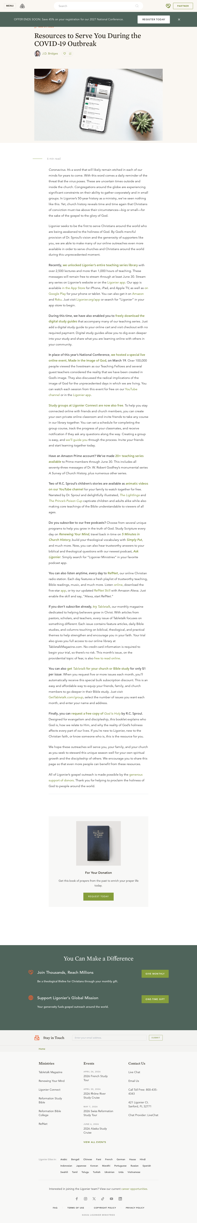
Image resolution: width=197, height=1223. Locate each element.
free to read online (107, 658)
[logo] (22, 6)
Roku (58, 300)
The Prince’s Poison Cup (65, 501)
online (118, 585)
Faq (55, 1208)
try (101, 607)
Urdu (121, 1172)
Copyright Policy (105, 1208)
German (121, 1159)
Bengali (75, 1159)
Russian (135, 1165)
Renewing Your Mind (74, 534)
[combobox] (93, 6)
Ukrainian (109, 1172)
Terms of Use (75, 1208)
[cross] (179, 19)
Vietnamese (134, 1172)
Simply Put (134, 540)
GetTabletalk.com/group (66, 697)
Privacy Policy (135, 1208)
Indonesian (66, 1165)
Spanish (147, 1165)
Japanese (81, 1165)
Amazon (138, 294)
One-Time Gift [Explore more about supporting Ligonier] (155, 999)
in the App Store (73, 288)
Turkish (96, 1172)
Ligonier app (116, 282)
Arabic (63, 1159)
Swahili (64, 1172)
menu (10, 5)
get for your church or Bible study (98, 669)
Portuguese (120, 1165)
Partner (183, 6)
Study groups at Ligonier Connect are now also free (86, 405)
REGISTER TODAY (153, 19)
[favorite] (65, 53)
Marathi (106, 1165)
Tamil (75, 1172)
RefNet (113, 573)
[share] (69, 53)
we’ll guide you (77, 440)
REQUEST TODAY (98, 896)
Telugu (85, 1172)
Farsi (98, 1159)
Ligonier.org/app (88, 300)
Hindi (143, 1159)
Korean (94, 1165)
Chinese (87, 1159)
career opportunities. (134, 1189)
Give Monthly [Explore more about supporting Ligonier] (155, 973)
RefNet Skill (102, 591)
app (63, 591)
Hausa (132, 1159)
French (109, 1159)
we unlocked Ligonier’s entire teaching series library (100, 265)
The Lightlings (130, 495)
